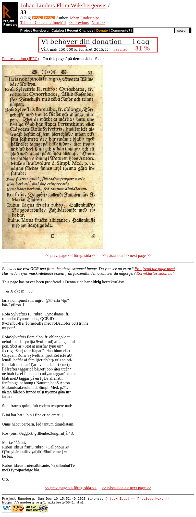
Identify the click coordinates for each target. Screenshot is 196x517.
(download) (119, 499)
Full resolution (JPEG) (20, 59)
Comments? (120, 30)
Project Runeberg (34, 30)
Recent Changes (80, 30)
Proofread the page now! (154, 269)
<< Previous (79, 22)
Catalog (58, 30)
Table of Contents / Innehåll (43, 22)
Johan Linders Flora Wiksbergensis (63, 5)
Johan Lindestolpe (85, 18)
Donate (102, 30)
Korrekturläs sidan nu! (155, 273)
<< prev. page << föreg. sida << (70, 255)
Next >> (98, 22)
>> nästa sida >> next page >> (126, 255)
